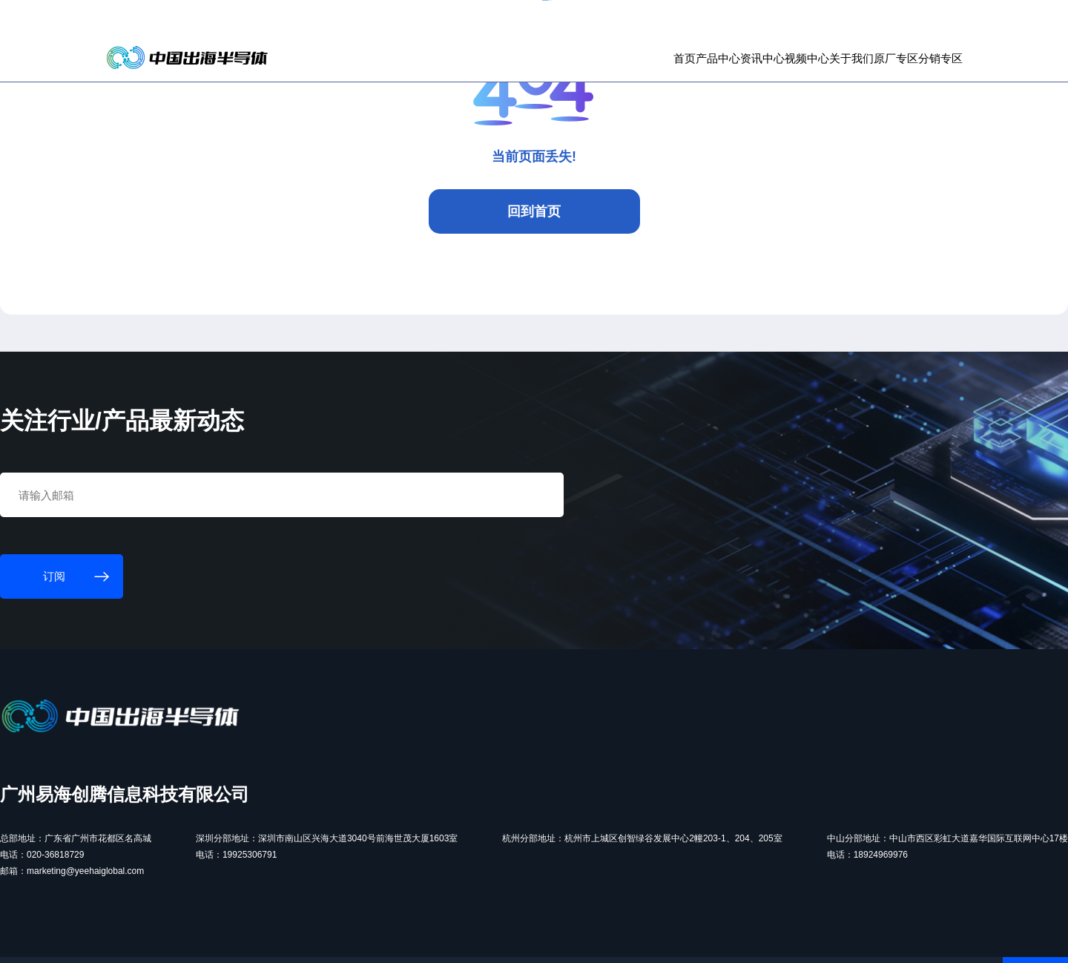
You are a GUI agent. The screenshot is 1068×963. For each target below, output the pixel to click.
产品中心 (586, 74)
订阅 (286, 22)
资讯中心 (649, 74)
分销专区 (902, 74)
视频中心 (712, 74)
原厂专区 (839, 74)
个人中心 (854, 21)
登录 (894, 21)
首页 (533, 74)
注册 (924, 21)
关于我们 (776, 74)
